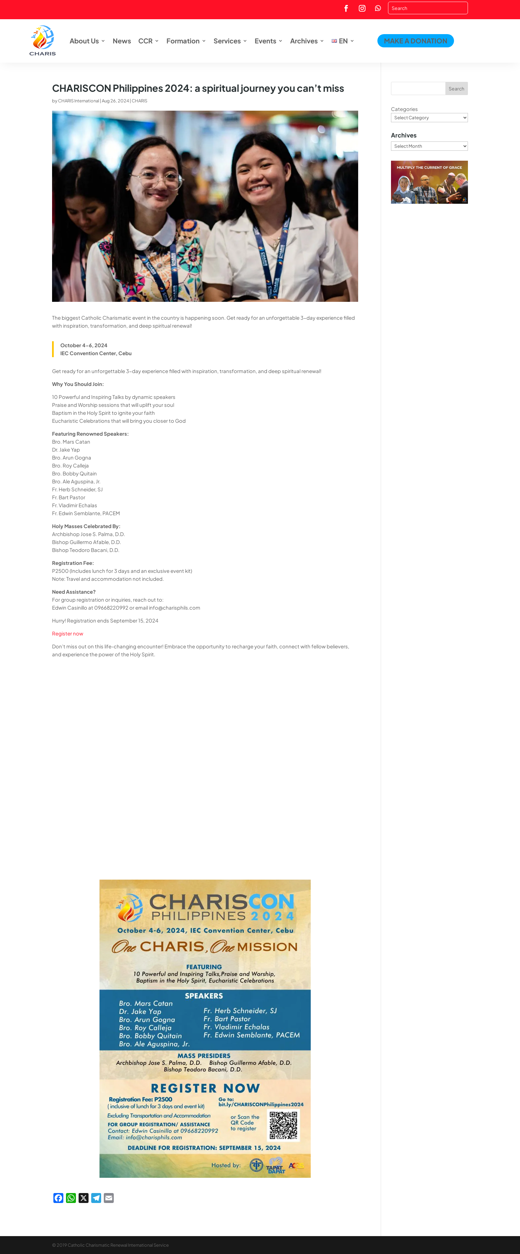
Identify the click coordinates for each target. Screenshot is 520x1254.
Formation (183, 40)
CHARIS (139, 100)
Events (265, 40)
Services (227, 40)
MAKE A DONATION (415, 40)
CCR (145, 40)
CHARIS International (78, 100)
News (122, 40)
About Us (84, 40)
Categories (404, 109)
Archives (304, 40)
